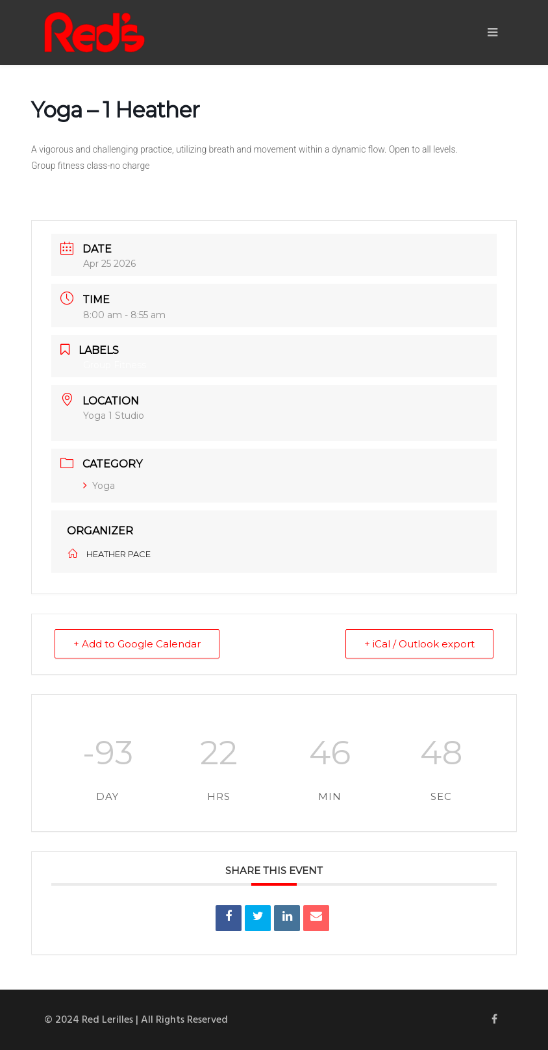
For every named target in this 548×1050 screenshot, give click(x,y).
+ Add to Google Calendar (137, 644)
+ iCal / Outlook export (419, 644)
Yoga (99, 486)
